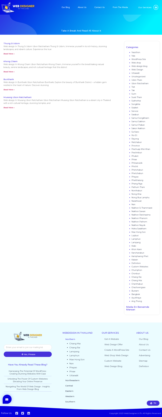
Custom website (112, 361)
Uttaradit (135, 73)
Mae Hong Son (138, 232)
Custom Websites (139, 266)
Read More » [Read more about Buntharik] (9, 90)
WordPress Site (138, 59)
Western (69, 396)
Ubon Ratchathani (139, 83)
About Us (82, 7)
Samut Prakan (138, 125)
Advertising (144, 355)
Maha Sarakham (138, 228)
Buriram (135, 291)
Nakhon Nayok (138, 225)
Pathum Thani (138, 187)
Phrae (134, 159)
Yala (133, 56)
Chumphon (136, 270)
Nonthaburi (136, 190)
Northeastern (72, 380)
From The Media (120, 7)
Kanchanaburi (137, 253)
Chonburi (135, 273)
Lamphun (136, 239)
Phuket (134, 156)
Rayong (135, 139)
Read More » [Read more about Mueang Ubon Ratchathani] (9, 107)
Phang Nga (136, 184)
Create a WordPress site (116, 350)
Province (135, 145)
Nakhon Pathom (139, 222)
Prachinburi (136, 152)
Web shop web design (116, 355)
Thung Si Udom (11, 43)
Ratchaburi (136, 142)
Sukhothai (136, 101)
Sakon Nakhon (138, 128)
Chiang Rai (136, 277)
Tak (133, 90)
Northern (70, 339)
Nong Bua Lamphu (140, 197)
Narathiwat (136, 201)
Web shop (136, 63)
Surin (133, 94)
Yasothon (135, 52)
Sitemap (143, 361)
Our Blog (66, 7)
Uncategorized (138, 76)
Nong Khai (136, 194)
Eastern (69, 391)
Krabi (133, 246)
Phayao (135, 177)
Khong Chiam (10, 61)
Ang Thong (136, 301)
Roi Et (134, 135)
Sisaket (134, 107)
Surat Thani (136, 97)
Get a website (111, 339)
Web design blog (139, 66)
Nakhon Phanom (139, 218)
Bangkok (135, 294)
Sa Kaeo (135, 132)
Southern (70, 401)
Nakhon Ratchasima (140, 215)
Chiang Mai (136, 280)
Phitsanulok (136, 163)
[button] (156, 7)
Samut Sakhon (138, 121)
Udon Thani (136, 80)
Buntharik (8, 79)
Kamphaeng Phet (139, 256)
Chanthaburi (137, 284)
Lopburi (135, 235)
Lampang (136, 242)
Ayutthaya (136, 298)
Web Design (137, 69)
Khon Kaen (136, 249)
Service (134, 111)
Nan (133, 204)
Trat (133, 87)
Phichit (134, 166)
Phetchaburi (137, 170)
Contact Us (99, 7)
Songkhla (135, 104)
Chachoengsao (138, 287)
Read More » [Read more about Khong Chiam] (9, 72)
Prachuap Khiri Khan (140, 149)
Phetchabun (137, 173)
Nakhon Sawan (138, 211)
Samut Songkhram (140, 118)
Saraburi (135, 114)
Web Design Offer (113, 344)
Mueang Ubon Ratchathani (17, 97)
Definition (136, 263)
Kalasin (134, 260)
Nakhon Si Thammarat (141, 208)
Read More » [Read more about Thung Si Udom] (9, 54)
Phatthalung (137, 180)
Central (69, 385)
